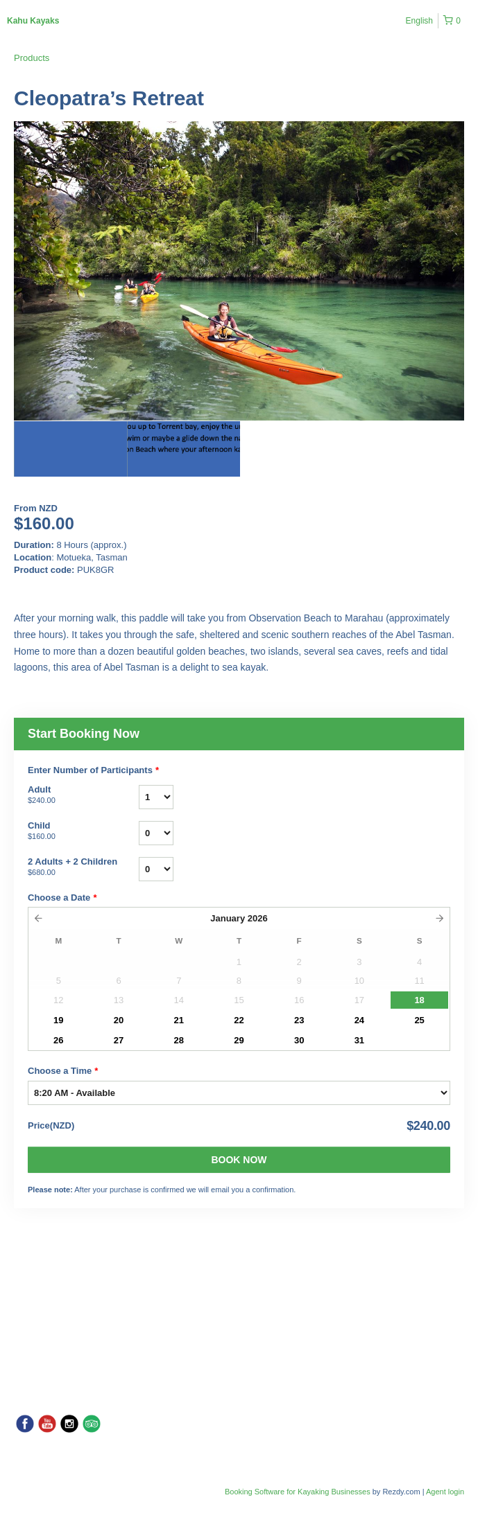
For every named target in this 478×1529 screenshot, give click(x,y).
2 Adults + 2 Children (83, 867)
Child (83, 831)
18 (419, 1000)
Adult (83, 795)
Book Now (238, 1159)
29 (239, 1040)
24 (359, 1020)
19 (58, 1020)
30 (299, 1040)
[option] (70, 449)
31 (359, 1040)
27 (118, 1040)
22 (239, 1020)
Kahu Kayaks (33, 21)
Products (31, 58)
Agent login (445, 1491)
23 (299, 1020)
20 (118, 1020)
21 (179, 1020)
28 (179, 1040)
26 (58, 1040)
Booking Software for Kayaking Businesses (299, 1491)
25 (419, 1020)
